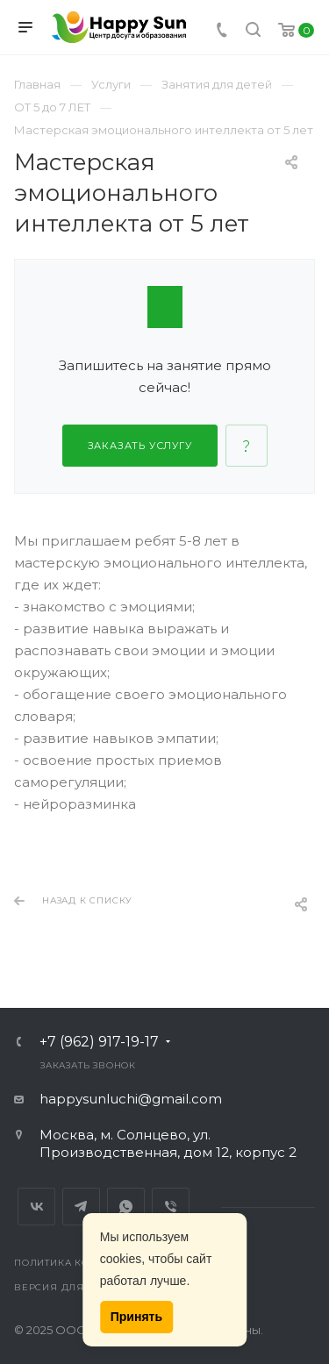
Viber (171, 1206)
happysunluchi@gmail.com (130, 1098)
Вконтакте (36, 1206)
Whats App (126, 1206)
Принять (136, 1317)
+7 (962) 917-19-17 (99, 1042)
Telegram (81, 1206)
